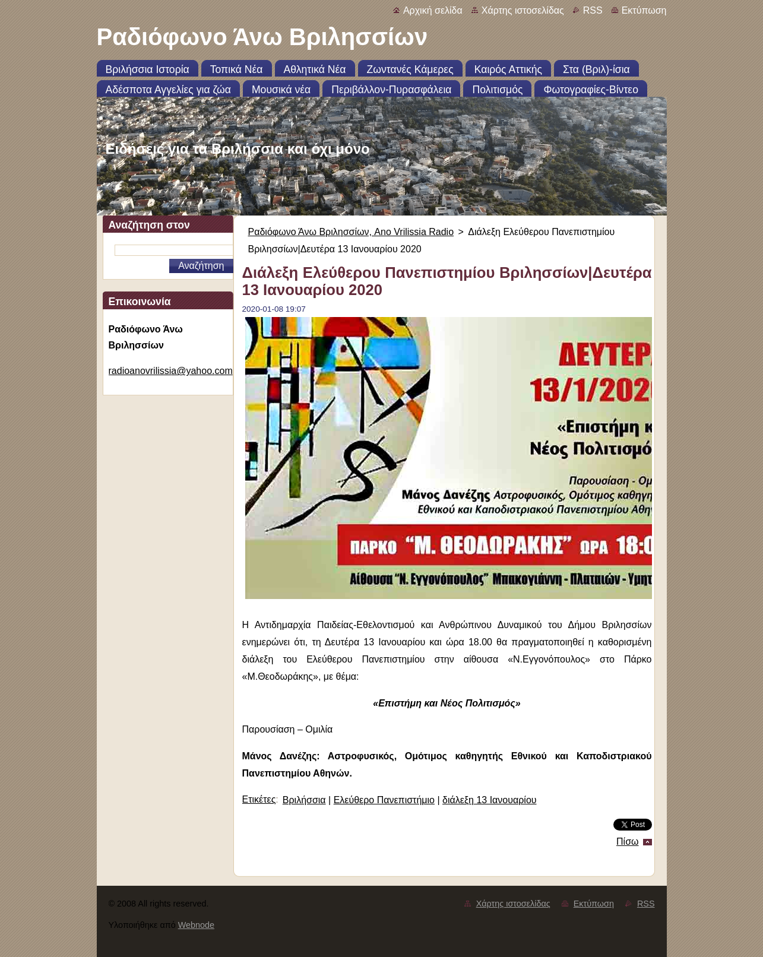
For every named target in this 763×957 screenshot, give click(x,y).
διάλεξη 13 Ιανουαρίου (489, 800)
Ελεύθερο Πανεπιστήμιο (384, 800)
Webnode (196, 925)
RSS (593, 10)
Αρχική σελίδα (433, 10)
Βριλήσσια (304, 800)
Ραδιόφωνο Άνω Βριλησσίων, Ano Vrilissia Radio (351, 232)
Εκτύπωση (644, 10)
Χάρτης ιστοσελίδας (523, 10)
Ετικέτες (259, 799)
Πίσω (627, 841)
